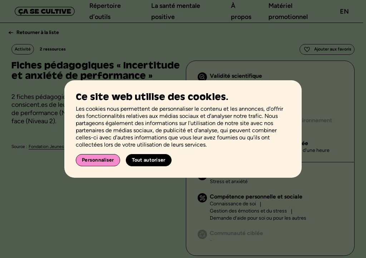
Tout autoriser (148, 160)
